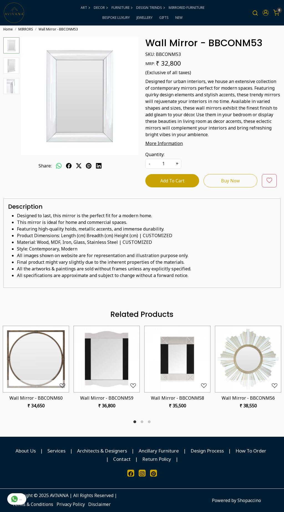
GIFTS (164, 17)
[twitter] (79, 165)
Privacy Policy (71, 504)
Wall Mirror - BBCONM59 (106, 398)
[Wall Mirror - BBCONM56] (248, 359)
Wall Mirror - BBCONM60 (36, 398)
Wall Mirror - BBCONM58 (177, 398)
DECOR (100, 7)
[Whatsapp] (59, 165)
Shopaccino (249, 500)
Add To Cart (172, 181)
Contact (122, 459)
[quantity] (163, 164)
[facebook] (69, 165)
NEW (178, 17)
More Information (164, 143)
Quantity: (154, 154)
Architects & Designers (102, 451)
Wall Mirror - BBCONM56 (248, 398)
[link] (255, 12)
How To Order (250, 451)
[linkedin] (99, 165)
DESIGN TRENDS (150, 7)
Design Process (207, 451)
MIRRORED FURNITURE (186, 7)
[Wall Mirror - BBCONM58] (177, 359)
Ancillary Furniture (159, 451)
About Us (26, 451)
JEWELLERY (144, 17)
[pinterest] (89, 165)
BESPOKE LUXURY (116, 17)
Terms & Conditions (32, 504)
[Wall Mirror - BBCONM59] (106, 359)
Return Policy (156, 459)
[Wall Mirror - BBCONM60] (36, 359)
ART (85, 7)
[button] (265, 13)
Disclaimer (99, 504)
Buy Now (230, 181)
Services (56, 451)
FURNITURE (121, 7)
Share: (45, 166)
